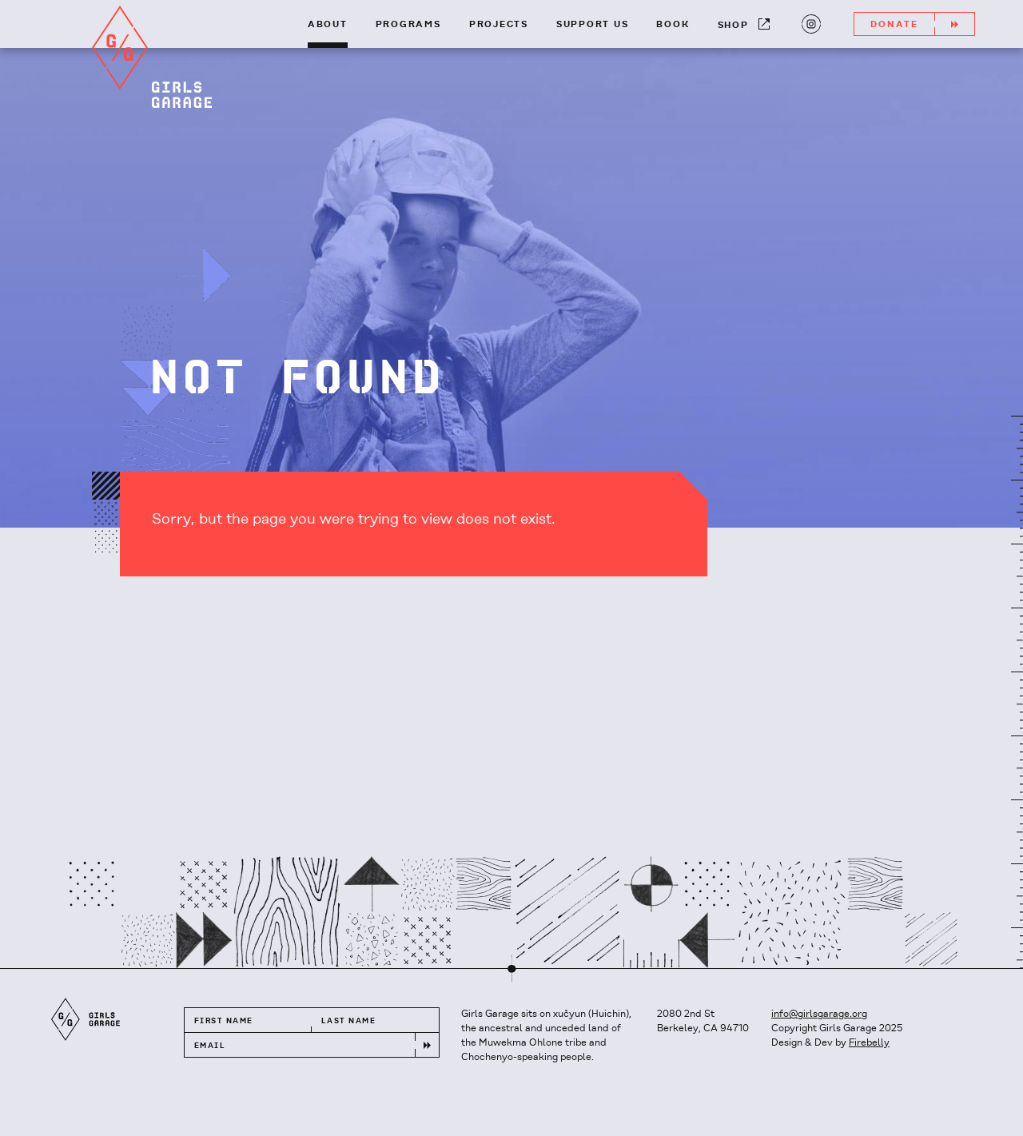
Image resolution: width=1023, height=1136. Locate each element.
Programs (408, 25)
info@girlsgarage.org (819, 1014)
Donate (922, 24)
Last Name (348, 1021)
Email (209, 1046)
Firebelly (869, 1043)
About (328, 25)
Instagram (809, 22)
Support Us (592, 25)
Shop (744, 24)
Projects (498, 25)
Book (672, 25)
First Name (223, 1021)
